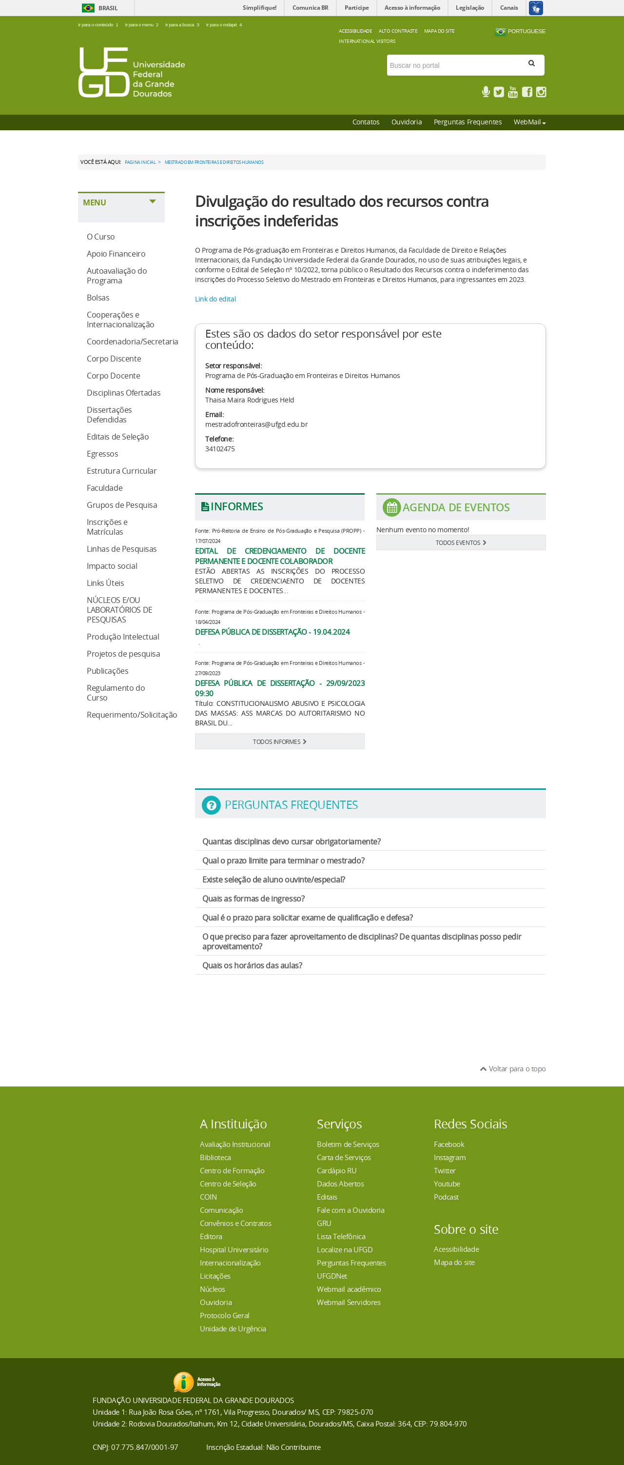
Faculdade (104, 487)
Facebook (449, 1144)
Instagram (450, 1157)
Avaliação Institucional (235, 1144)
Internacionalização (230, 1262)
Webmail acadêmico (349, 1289)
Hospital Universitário (234, 1249)
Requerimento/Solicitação (132, 714)
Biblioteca (215, 1157)
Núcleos (212, 1289)
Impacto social (112, 566)
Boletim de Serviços (348, 1144)
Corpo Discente (114, 358)
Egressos (102, 453)
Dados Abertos (340, 1183)
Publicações (107, 670)
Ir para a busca (183, 24)
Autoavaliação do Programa (117, 275)
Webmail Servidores (348, 1302)
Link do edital (215, 298)
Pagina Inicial (140, 162)
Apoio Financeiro (116, 253)
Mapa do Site (439, 30)
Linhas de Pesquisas (122, 548)
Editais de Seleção (118, 436)
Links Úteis (105, 583)
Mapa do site (454, 1262)
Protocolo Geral (225, 1315)
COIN (208, 1197)
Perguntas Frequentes (468, 121)
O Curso (101, 236)
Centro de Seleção (228, 1183)
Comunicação (221, 1210)
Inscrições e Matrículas (107, 527)
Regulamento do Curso (116, 692)
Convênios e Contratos (235, 1223)
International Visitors (367, 41)
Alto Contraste (398, 30)
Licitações (215, 1276)
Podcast (446, 1197)
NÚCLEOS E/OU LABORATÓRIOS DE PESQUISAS (120, 610)
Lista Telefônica (341, 1236)
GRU (324, 1223)
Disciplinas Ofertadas (123, 392)
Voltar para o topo (513, 1068)
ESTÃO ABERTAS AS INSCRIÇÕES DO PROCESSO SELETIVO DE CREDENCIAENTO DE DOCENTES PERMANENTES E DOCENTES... (280, 580)
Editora (211, 1236)
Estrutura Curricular (122, 470)
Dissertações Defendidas (109, 414)
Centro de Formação (232, 1170)
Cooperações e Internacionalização (121, 319)
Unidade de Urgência (233, 1328)
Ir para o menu (142, 24)
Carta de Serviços (344, 1157)
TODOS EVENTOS (461, 542)
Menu (94, 202)
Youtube (447, 1183)
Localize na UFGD (344, 1249)
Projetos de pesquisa (123, 653)
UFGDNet (332, 1276)
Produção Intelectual (123, 636)
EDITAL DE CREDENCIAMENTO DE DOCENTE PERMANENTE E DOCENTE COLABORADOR (280, 556)
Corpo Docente (113, 375)
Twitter (445, 1170)
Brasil (107, 8)
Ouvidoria (406, 121)
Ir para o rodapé (224, 24)
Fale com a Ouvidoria (351, 1210)
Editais (327, 1197)
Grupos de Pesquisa (122, 505)
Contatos (366, 121)
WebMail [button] (530, 121)
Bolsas (98, 297)
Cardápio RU (336, 1170)
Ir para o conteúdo (99, 24)
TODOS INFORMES (280, 741)
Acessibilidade (355, 30)
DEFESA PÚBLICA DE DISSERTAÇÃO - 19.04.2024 (272, 632)
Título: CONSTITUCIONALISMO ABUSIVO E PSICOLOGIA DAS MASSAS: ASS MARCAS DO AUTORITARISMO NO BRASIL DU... (280, 713)
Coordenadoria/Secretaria (132, 341)
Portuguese (520, 32)
